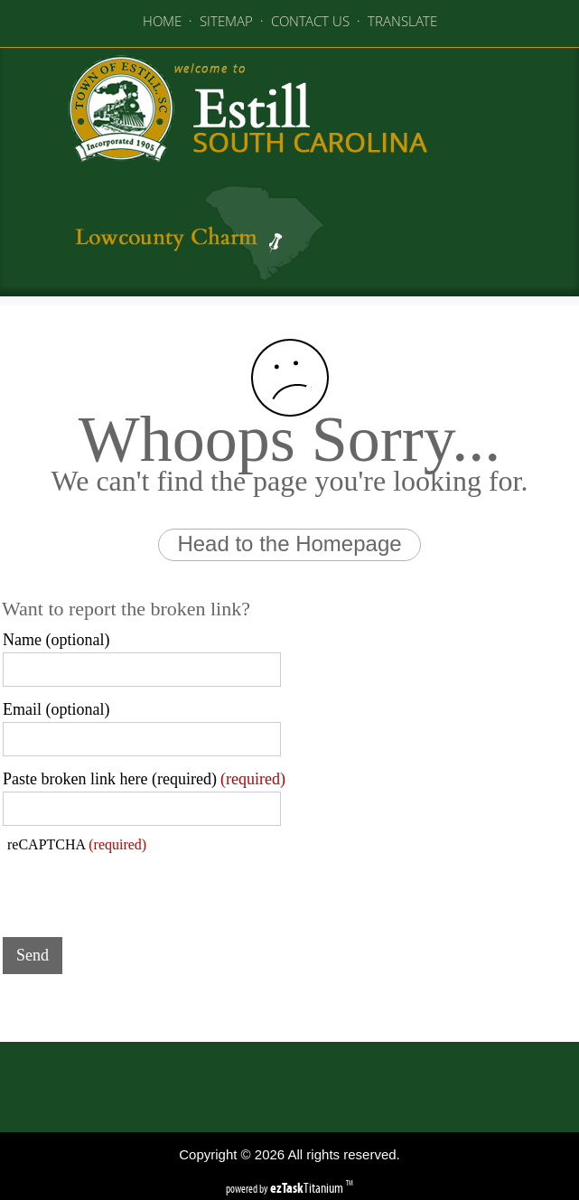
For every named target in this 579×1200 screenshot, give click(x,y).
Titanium (308, 1187)
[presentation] (140, 888)
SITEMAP (226, 21)
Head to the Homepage (289, 543)
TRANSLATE (402, 21)
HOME (162, 21)
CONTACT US (310, 21)
